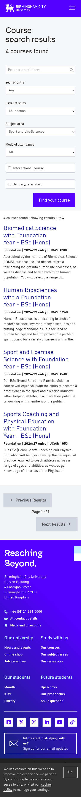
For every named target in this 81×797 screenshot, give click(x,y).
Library (10, 701)
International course (28, 168)
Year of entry (15, 82)
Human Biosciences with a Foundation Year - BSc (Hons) (30, 297)
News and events (17, 647)
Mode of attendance (20, 144)
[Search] (71, 70)
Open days (49, 687)
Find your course (54, 200)
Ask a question (52, 701)
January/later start (27, 184)
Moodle (10, 687)
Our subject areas (54, 654)
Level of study (16, 103)
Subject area (15, 124)
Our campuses (52, 661)
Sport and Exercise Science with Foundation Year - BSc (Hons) (36, 360)
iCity (7, 694)
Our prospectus (53, 694)
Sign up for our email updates (47, 743)
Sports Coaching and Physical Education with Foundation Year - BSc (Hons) (31, 425)
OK (70, 772)
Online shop (13, 654)
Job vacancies (15, 661)
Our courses (50, 647)
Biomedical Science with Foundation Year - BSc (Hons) (29, 235)
